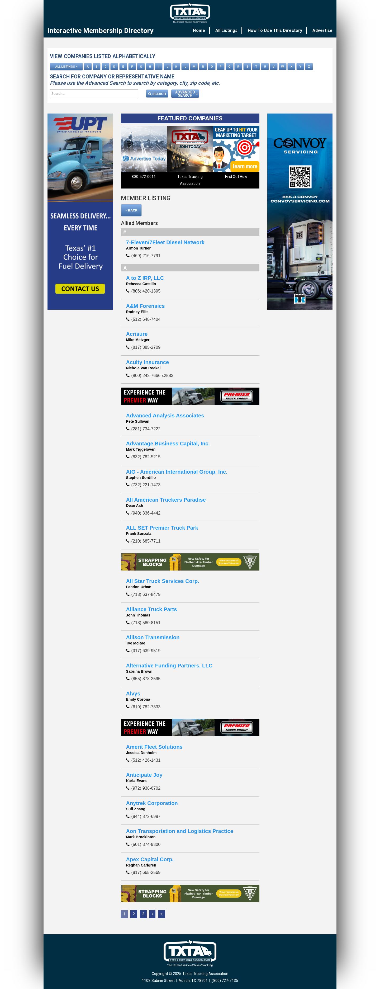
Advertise (322, 30)
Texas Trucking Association (190, 179)
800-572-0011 (144, 176)
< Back (131, 210)
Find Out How (236, 176)
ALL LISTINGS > (66, 66)
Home (204, 30)
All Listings (229, 30)
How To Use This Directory (276, 30)
